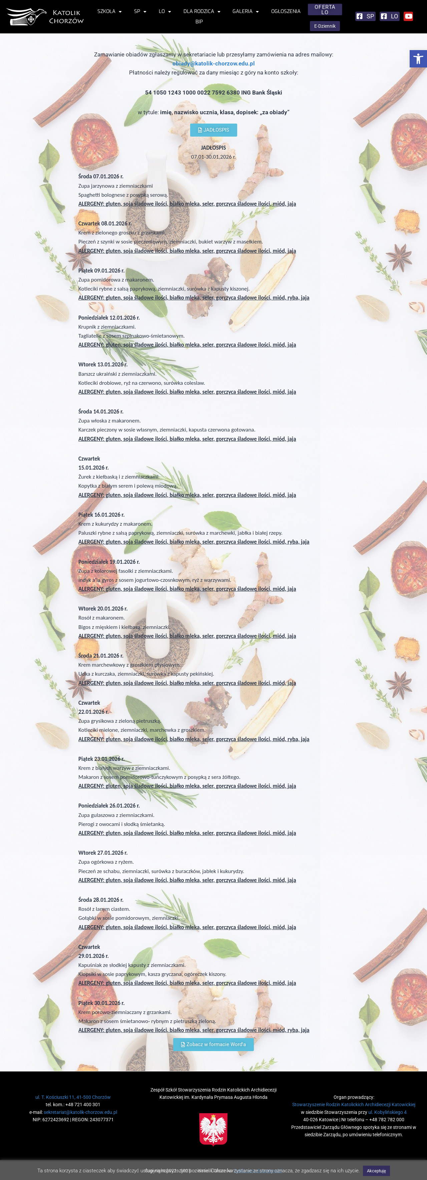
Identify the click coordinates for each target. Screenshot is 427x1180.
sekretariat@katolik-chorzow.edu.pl (80, 1112)
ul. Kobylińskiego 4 (387, 1112)
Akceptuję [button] (376, 1170)
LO (165, 11)
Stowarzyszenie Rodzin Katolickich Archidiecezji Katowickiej (353, 1104)
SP (140, 11)
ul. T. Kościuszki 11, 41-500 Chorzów (73, 1097)
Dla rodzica (202, 11)
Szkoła (109, 11)
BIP (199, 21)
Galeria (246, 11)
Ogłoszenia (286, 11)
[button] (418, 58)
